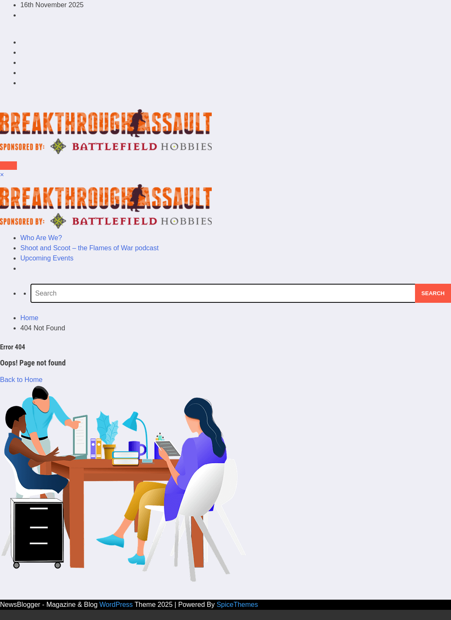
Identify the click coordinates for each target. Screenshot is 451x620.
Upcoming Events (46, 258)
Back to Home (21, 379)
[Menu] (8, 165)
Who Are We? (41, 237)
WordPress (116, 604)
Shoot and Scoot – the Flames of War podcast (89, 248)
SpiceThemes (237, 604)
